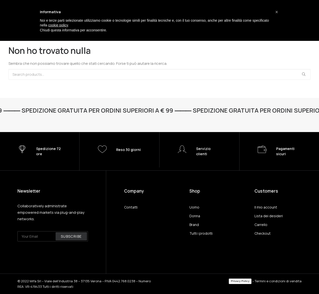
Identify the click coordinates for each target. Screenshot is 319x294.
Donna (194, 216)
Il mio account (265, 207)
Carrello (260, 224)
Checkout (262, 233)
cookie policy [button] (58, 25)
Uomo (194, 207)
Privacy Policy (240, 281)
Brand (194, 224)
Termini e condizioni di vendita (278, 281)
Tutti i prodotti (201, 233)
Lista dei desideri (268, 216)
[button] (277, 12)
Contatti (131, 207)
